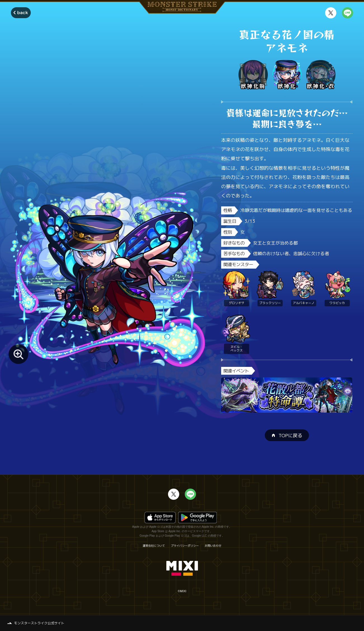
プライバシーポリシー (185, 545)
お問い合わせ (213, 545)
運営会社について (154, 545)
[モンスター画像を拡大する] (18, 354)
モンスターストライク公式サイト (39, 623)
